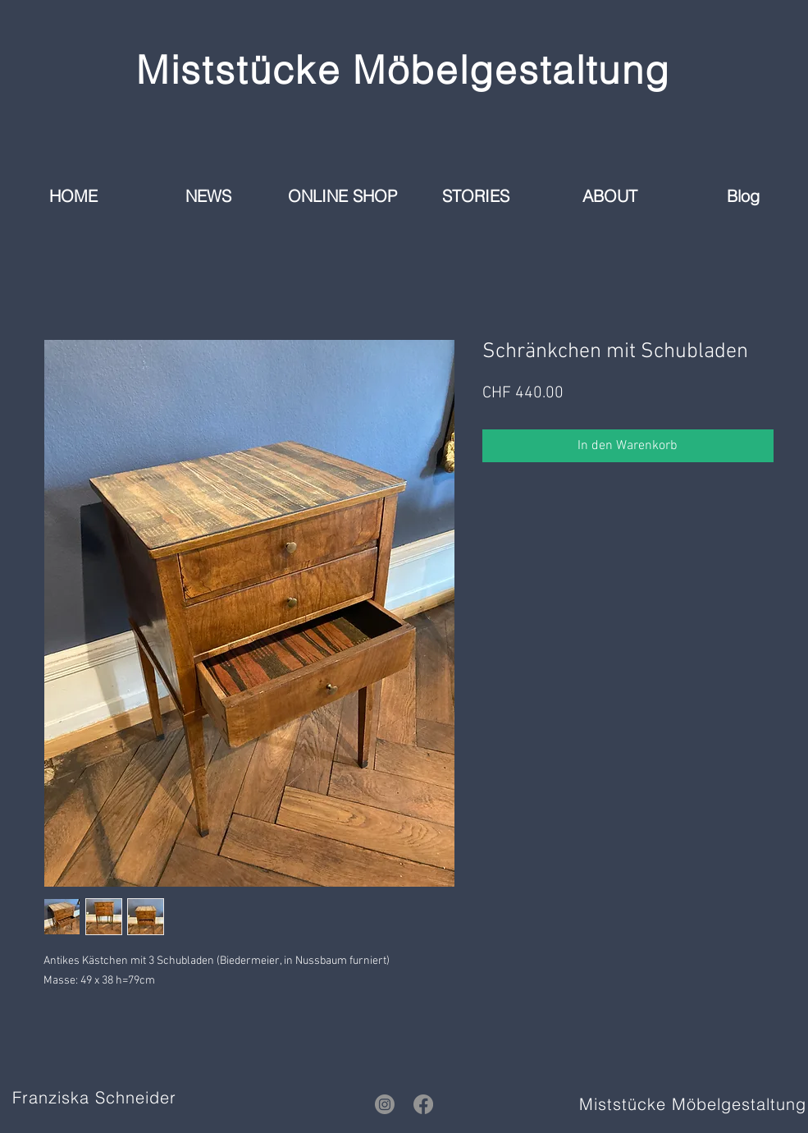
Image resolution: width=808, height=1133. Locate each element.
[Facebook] (423, 1104)
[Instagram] (385, 1104)
